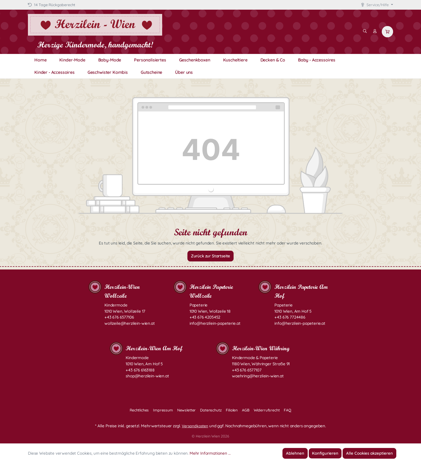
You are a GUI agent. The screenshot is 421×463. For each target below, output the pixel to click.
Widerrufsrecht (267, 410)
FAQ (287, 410)
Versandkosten (195, 426)
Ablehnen (295, 453)
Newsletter (186, 410)
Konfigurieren (325, 453)
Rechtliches (139, 410)
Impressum (163, 410)
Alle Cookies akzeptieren (369, 453)
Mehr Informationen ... (210, 453)
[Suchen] (365, 31)
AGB (245, 410)
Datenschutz (211, 410)
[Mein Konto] (375, 31)
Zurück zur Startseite (210, 255)
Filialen (232, 410)
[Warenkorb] (387, 31)
